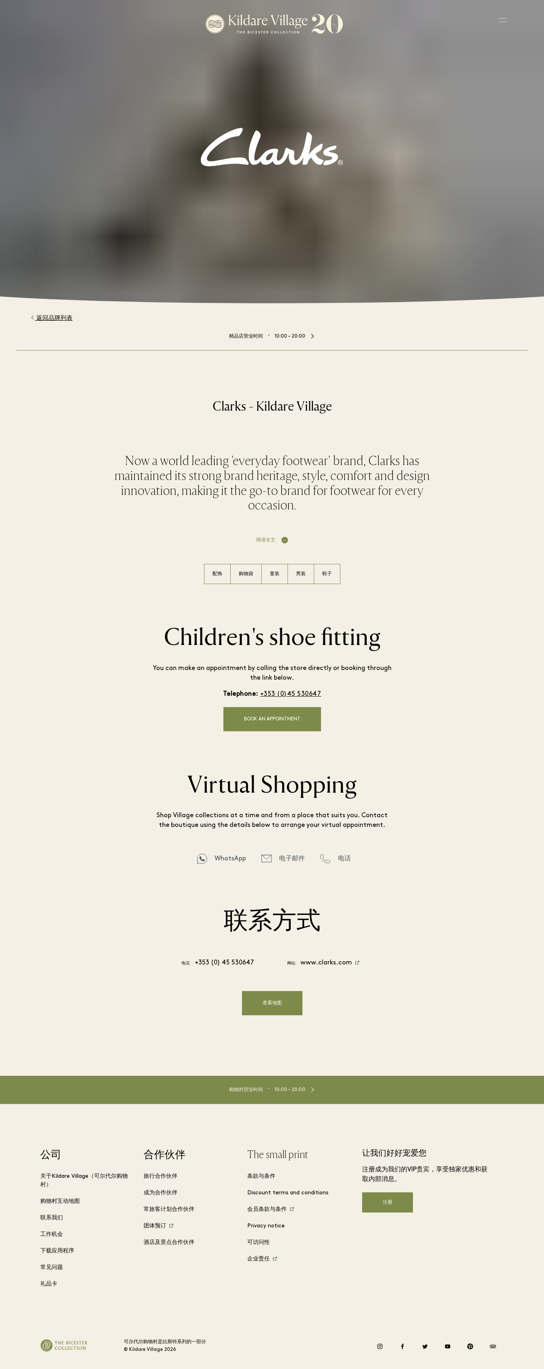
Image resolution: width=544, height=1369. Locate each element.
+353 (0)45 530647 (290, 694)
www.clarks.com (326, 963)
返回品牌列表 (51, 318)
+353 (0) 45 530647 (224, 963)
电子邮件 (292, 859)
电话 (344, 859)
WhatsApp (230, 859)
